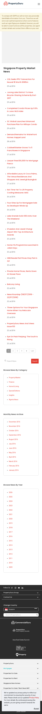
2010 (10, 563)
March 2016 (13, 461)
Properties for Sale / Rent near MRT (16, 688)
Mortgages (7, 668)
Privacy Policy (34, 698)
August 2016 (13, 439)
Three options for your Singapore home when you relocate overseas (22, 310)
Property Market (14, 377)
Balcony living (13, 284)
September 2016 (15, 435)
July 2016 (12, 444)
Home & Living (14, 386)
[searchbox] (21, 361)
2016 (10, 536)
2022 (10, 510)
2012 (10, 554)
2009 (10, 567)
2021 (10, 514)
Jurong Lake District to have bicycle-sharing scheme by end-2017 (22, 95)
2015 (10, 541)
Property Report (21, 648)
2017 (10, 532)
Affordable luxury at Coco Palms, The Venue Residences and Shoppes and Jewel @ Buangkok (22, 176)
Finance (11, 382)
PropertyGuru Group (11, 593)
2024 (10, 501)
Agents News (13, 399)
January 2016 (14, 470)
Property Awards (21, 630)
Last (32, 351)
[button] (37, 593)
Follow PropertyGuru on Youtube (19, 587)
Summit (21, 639)
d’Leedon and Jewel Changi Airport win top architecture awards (20, 232)
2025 (10, 497)
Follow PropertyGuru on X (25, 588)
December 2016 (14, 422)
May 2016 (12, 452)
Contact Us (7, 597)
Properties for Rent (10, 678)
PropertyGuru (8, 663)
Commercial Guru (21, 622)
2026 (10, 492)
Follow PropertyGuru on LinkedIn (22, 587)
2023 (10, 505)
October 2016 (13, 430)
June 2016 (12, 448)
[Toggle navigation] (39, 4)
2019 (10, 523)
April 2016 (12, 457)
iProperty (21, 654)
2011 (10, 558)
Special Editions (14, 391)
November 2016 (14, 426)
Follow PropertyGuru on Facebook (12, 587)
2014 (10, 545)
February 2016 (14, 466)
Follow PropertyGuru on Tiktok (28, 588)
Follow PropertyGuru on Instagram (15, 587)
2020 (10, 519)
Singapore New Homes (11, 683)
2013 (10, 549)
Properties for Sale (10, 673)
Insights (11, 395)
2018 (10, 527)
